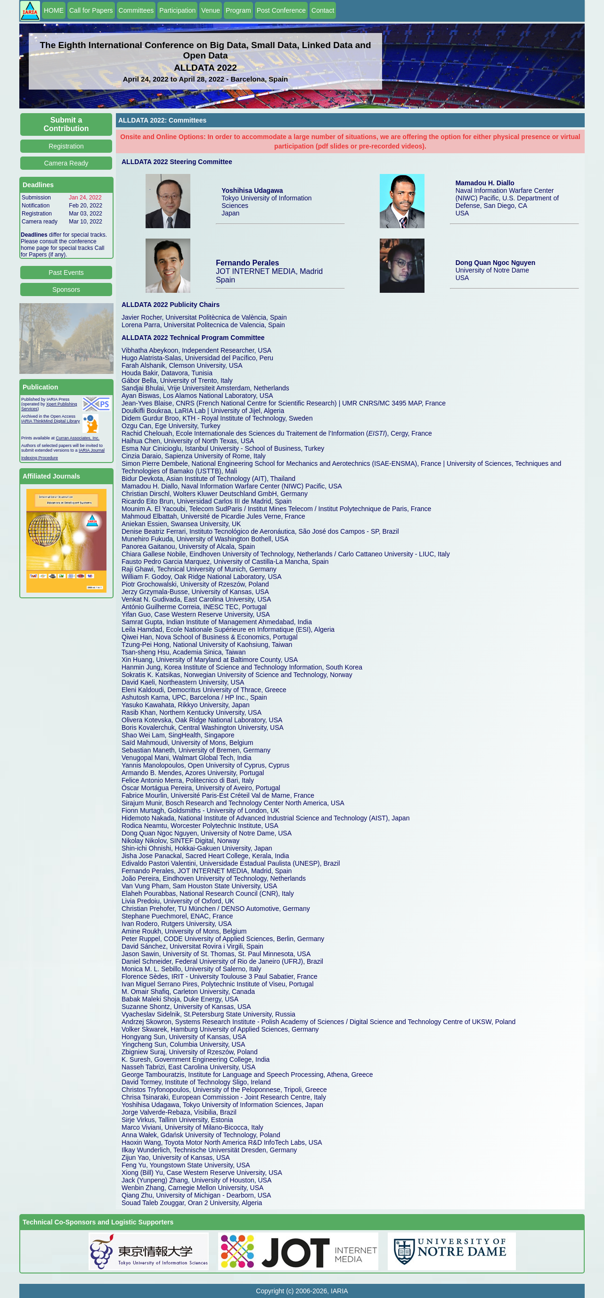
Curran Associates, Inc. (78, 438)
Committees (136, 10)
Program (238, 10)
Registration (66, 146)
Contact (322, 10)
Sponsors (66, 289)
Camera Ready (66, 163)
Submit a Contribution (66, 124)
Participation (177, 10)
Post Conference (281, 10)
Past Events (66, 272)
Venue (210, 10)
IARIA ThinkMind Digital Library (50, 421)
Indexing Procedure (39, 457)
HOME (54, 10)
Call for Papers (91, 10)
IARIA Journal (92, 450)
